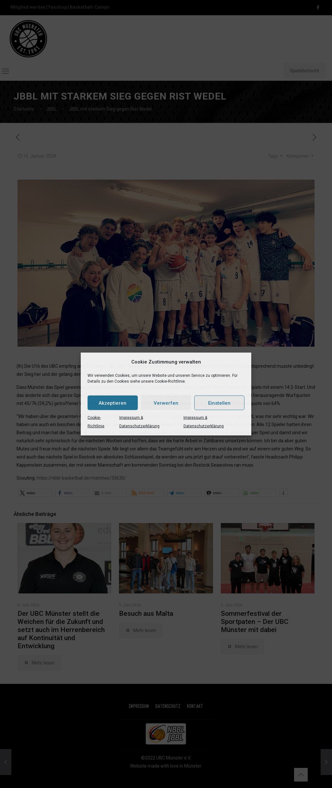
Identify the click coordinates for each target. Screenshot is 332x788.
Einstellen (219, 403)
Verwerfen (166, 403)
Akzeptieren (112, 403)
